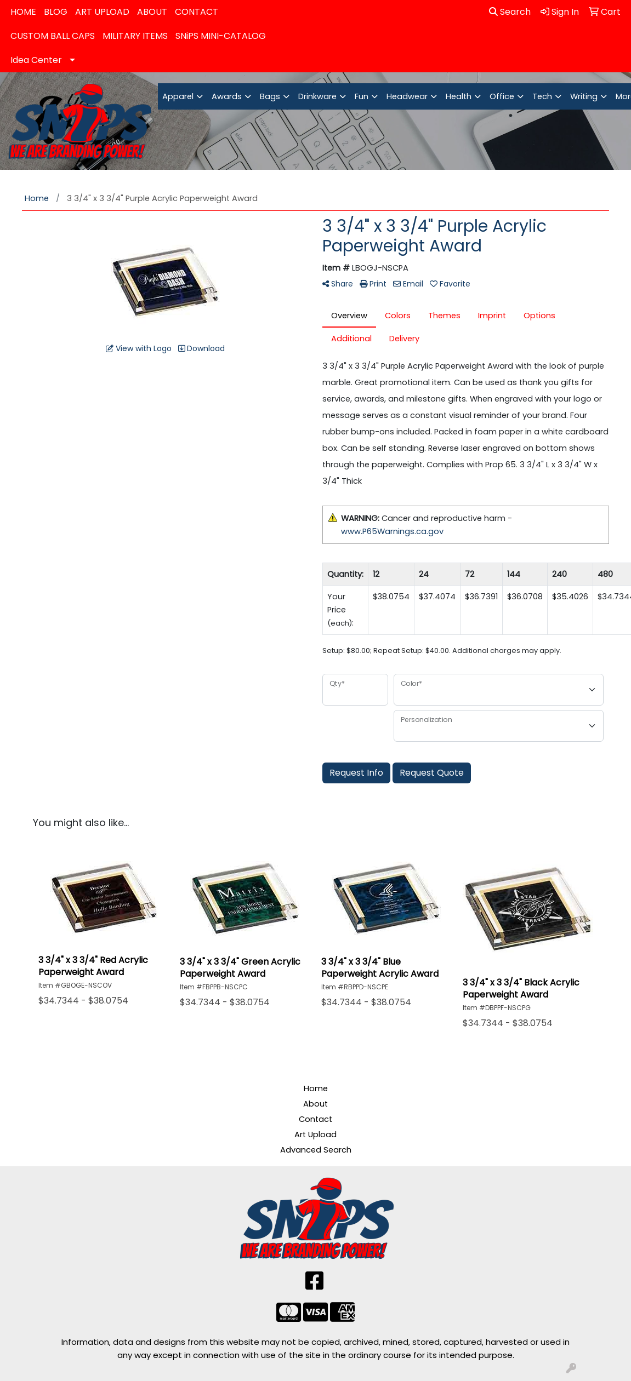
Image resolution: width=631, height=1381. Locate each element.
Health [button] (458, 96)
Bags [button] (270, 96)
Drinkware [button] (317, 96)
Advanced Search (315, 1149)
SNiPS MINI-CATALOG (220, 36)
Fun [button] (361, 96)
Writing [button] (584, 96)
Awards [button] (227, 96)
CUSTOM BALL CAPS (52, 36)
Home (316, 1088)
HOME (23, 11)
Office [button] (502, 96)
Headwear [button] (407, 96)
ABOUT (152, 11)
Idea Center (36, 60)
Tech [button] (542, 96)
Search (510, 11)
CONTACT (196, 11)
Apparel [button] (178, 96)
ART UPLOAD (102, 11)
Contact (315, 1119)
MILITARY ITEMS (135, 36)
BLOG (55, 11)
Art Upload (315, 1134)
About (315, 1103)
